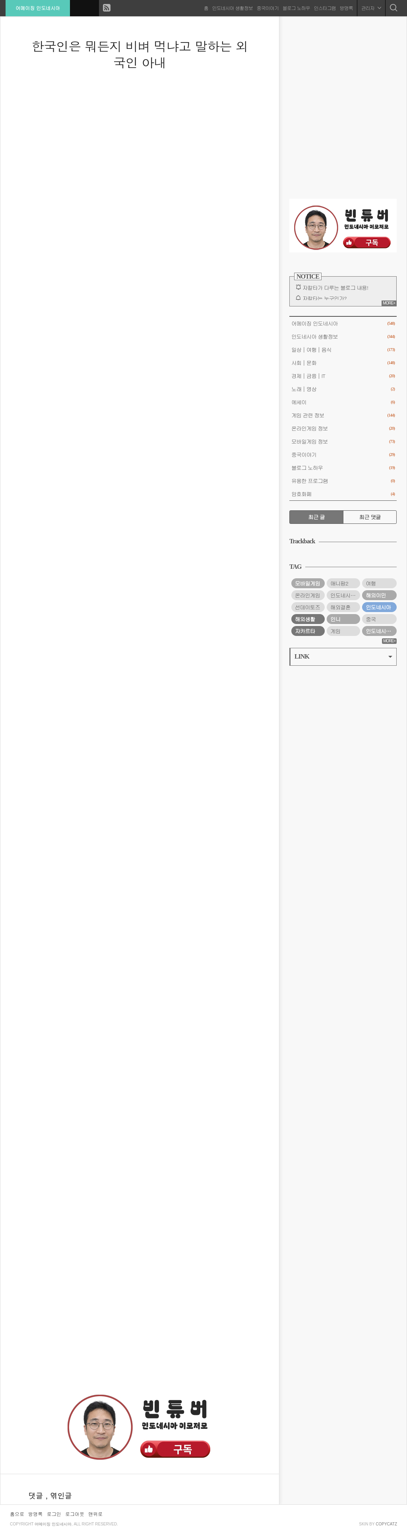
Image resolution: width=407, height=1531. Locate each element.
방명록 (346, 7)
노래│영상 (343, 388)
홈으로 (17, 1513)
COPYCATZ (386, 1524)
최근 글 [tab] (316, 517)
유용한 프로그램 (343, 480)
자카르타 (305, 631)
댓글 (37, 1495)
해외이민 (376, 595)
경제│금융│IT (343, 375)
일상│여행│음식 (343, 349)
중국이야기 (267, 7)
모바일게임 (307, 583)
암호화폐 (343, 493)
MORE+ (389, 303)
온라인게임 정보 (343, 428)
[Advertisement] (140, 1328)
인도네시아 (378, 607)
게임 (335, 631)
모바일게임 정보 (343, 441)
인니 (335, 619)
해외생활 (305, 619)
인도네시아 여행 (381, 631)
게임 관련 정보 (343, 415)
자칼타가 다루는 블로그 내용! (335, 287)
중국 (371, 619)
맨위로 (95, 1513)
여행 (371, 583)
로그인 (54, 1513)
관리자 (371, 7)
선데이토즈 (307, 607)
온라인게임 (307, 595)
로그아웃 (74, 1513)
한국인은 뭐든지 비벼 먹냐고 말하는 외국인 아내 (139, 54)
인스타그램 (324, 7)
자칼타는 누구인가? (324, 298)
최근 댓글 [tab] (370, 517)
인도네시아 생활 (345, 595)
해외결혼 (340, 607)
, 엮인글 (58, 1495)
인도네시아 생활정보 (232, 7)
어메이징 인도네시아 (38, 7)
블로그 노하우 (296, 7)
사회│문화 (343, 362)
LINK (343, 656)
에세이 (343, 402)
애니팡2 (339, 583)
